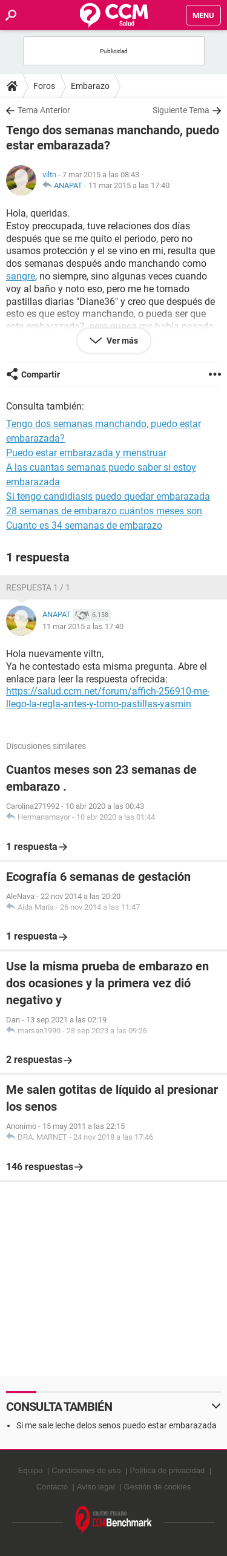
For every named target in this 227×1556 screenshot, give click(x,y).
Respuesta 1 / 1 (38, 587)
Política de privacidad (167, 1470)
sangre (20, 276)
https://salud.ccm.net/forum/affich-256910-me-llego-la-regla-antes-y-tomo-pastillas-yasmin (107, 697)
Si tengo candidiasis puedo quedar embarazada (108, 496)
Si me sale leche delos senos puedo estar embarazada (116, 1425)
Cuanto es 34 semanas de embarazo (84, 525)
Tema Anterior (44, 110)
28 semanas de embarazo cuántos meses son (104, 511)
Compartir (40, 374)
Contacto (52, 1486)
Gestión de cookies (157, 1486)
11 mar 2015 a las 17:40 (128, 185)
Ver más (121, 340)
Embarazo (90, 86)
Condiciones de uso (85, 1470)
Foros (44, 86)
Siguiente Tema (181, 110)
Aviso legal (96, 1486)
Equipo (30, 1470)
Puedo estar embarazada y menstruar (86, 453)
